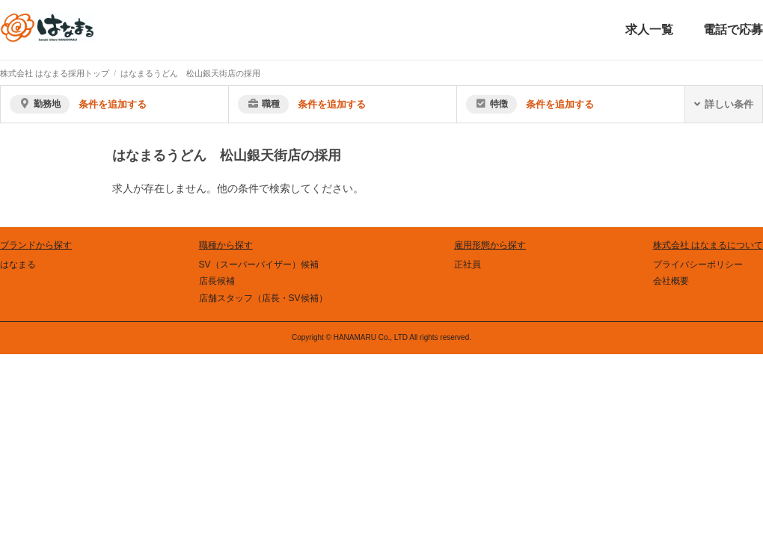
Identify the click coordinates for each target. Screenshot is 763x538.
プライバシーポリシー (698, 264)
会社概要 (671, 281)
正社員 (467, 264)
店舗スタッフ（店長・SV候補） (263, 298)
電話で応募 (733, 29)
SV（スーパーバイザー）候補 (259, 264)
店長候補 (217, 281)
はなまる (18, 264)
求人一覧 (649, 29)
